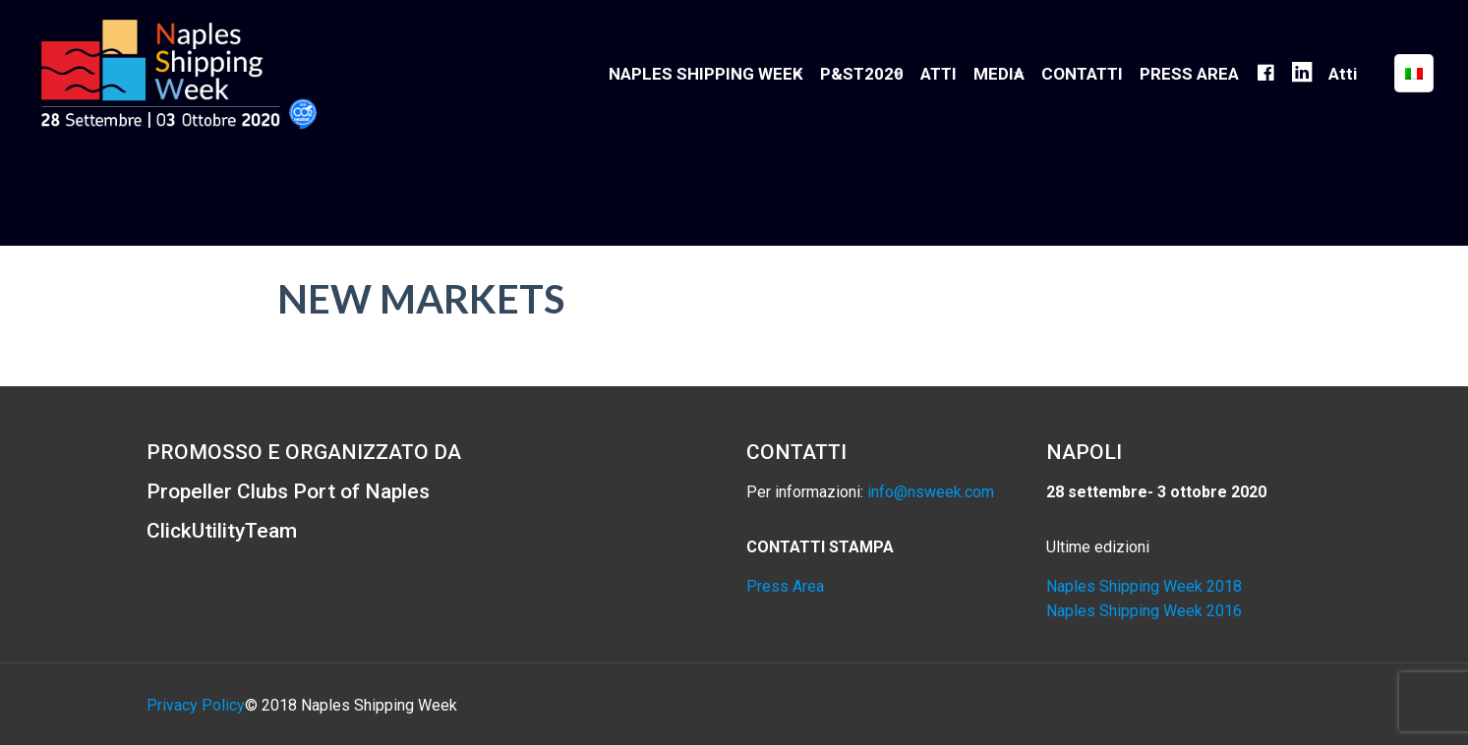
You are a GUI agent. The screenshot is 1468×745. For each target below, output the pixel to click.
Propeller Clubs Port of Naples (288, 491)
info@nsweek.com (930, 492)
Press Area (785, 586)
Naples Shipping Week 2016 (1144, 611)
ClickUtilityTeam (222, 531)
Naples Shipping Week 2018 (1144, 586)
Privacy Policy (196, 705)
